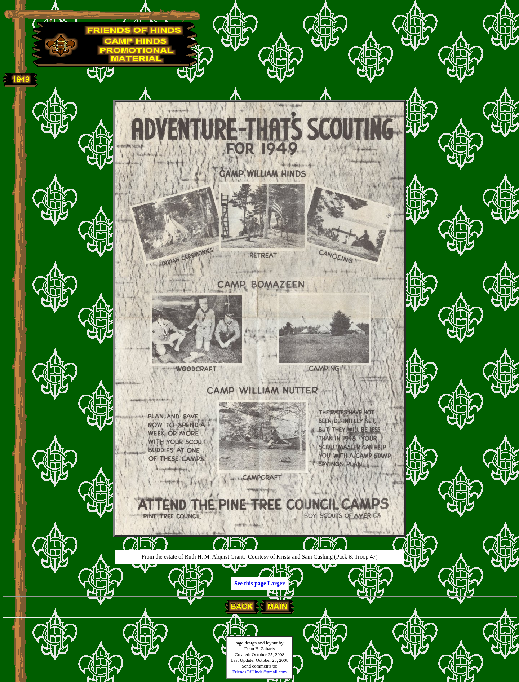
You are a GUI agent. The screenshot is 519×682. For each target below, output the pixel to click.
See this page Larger (259, 583)
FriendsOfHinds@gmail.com (259, 671)
